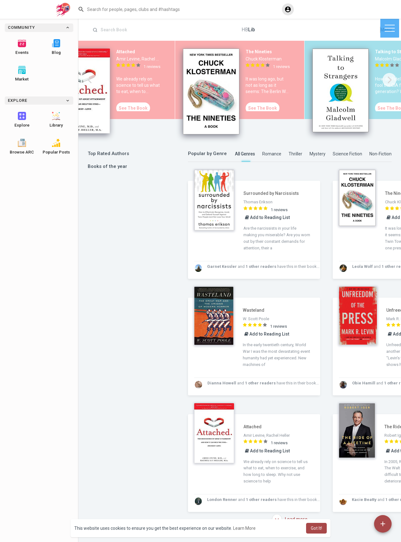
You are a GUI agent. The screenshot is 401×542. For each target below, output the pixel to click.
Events (22, 47)
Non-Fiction (380, 153)
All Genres (245, 153)
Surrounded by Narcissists (271, 193)
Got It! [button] (316, 528)
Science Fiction (347, 153)
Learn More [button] (244, 528)
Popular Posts (56, 146)
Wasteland (253, 310)
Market (22, 73)
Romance (271, 153)
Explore (21, 120)
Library (56, 120)
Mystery (317, 153)
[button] (177, 9)
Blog (56, 47)
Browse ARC (22, 146)
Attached (252, 426)
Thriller (295, 153)
